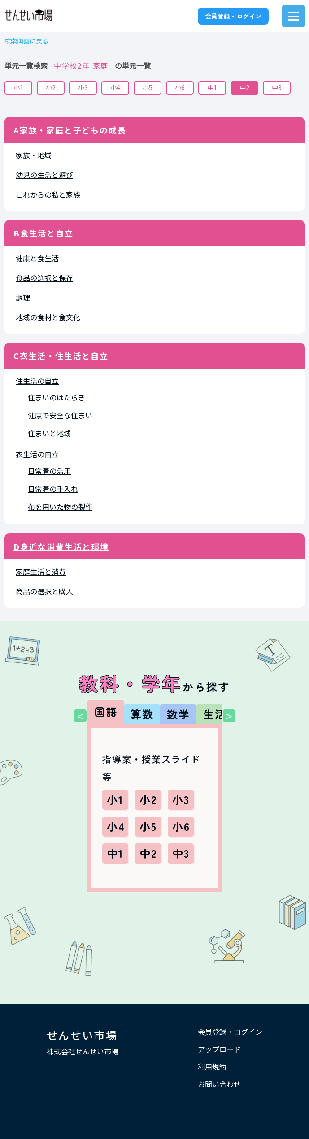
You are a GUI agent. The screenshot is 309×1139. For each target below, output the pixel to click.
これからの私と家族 (48, 194)
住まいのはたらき (56, 397)
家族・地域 (34, 155)
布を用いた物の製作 (60, 506)
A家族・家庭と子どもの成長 (69, 130)
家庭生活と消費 (41, 571)
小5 (147, 87)
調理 (23, 297)
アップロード (219, 1049)
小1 (18, 87)
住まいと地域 (49, 433)
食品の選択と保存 (44, 277)
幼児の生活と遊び (44, 174)
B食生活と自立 (43, 233)
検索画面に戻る (26, 41)
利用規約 (212, 1066)
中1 (212, 87)
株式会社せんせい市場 (82, 1051)
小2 (51, 87)
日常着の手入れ (53, 488)
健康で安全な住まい (60, 415)
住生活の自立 (37, 380)
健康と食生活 (37, 258)
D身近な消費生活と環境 (61, 546)
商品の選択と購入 (44, 591)
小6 (180, 87)
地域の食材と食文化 (48, 317)
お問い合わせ (219, 1084)
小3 (83, 87)
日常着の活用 (49, 470)
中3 (277, 87)
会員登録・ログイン (233, 16)
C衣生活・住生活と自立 (61, 356)
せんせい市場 (82, 1035)
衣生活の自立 (37, 454)
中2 (244, 87)
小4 (115, 87)
